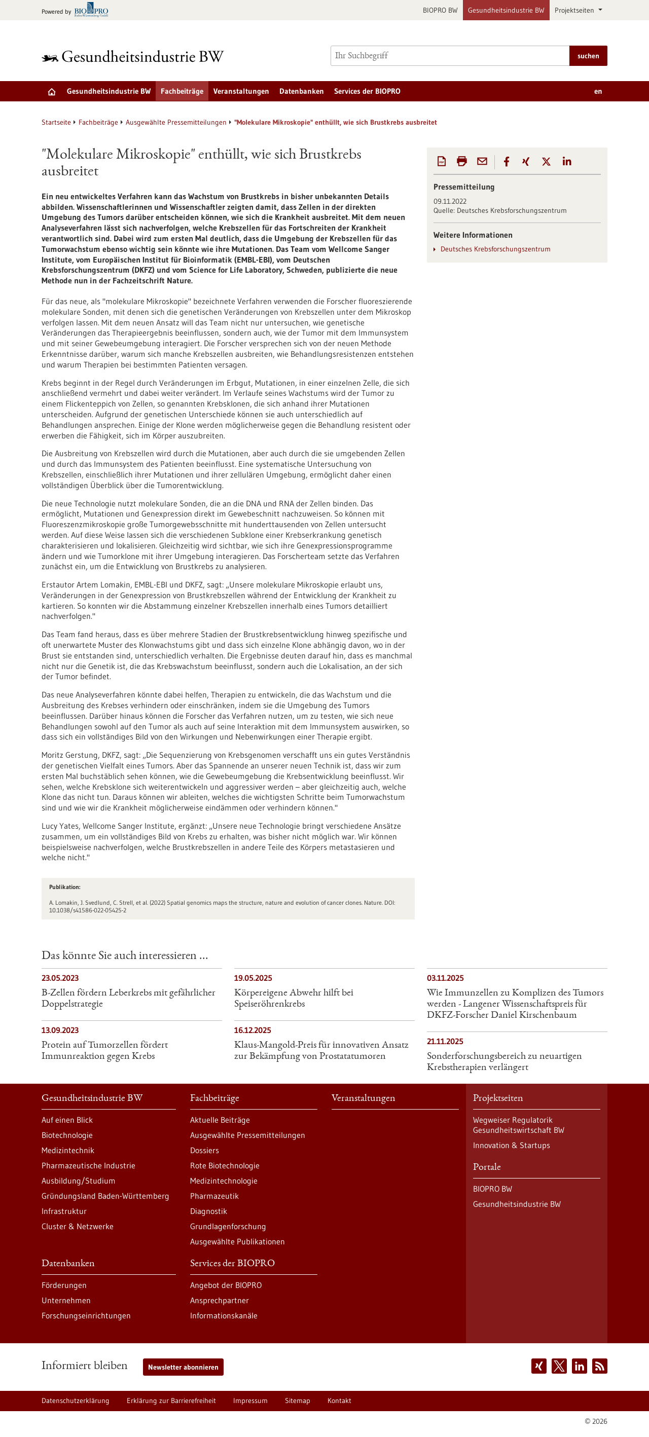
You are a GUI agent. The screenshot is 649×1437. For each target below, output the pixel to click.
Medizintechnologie (224, 1180)
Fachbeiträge (182, 91)
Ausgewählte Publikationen (237, 1241)
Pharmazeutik (214, 1196)
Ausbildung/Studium (79, 1180)
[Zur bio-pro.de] (78, 10)
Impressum (250, 1400)
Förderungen (64, 1285)
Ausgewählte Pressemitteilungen (176, 122)
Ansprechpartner (219, 1300)
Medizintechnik (68, 1150)
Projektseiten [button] (575, 10)
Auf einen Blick (67, 1120)
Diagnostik (208, 1211)
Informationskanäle (224, 1315)
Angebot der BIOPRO (226, 1285)
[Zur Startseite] (135, 56)
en (598, 91)
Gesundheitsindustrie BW (506, 10)
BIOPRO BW (440, 10)
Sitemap (297, 1400)
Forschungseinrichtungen (86, 1315)
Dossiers (204, 1150)
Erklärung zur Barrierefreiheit (171, 1400)
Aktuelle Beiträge (220, 1120)
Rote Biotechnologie (225, 1165)
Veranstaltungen (241, 91)
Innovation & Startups (511, 1145)
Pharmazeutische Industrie (88, 1165)
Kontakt (339, 1400)
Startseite (56, 122)
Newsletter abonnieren (183, 1367)
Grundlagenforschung (228, 1226)
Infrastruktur (64, 1211)
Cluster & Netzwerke (78, 1226)
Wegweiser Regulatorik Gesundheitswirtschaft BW (518, 1125)
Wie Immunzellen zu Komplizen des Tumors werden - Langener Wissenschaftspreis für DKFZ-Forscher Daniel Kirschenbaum (515, 1004)
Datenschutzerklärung (76, 1400)
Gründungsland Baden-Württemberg (105, 1196)
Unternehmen (66, 1300)
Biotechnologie (67, 1135)
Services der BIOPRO (367, 91)
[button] (506, 161)
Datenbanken (301, 91)
